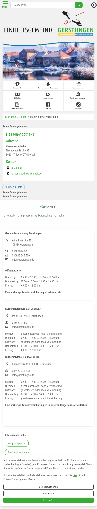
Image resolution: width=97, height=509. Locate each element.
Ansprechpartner (17, 443)
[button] (9, 60)
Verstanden (48, 500)
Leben (23, 116)
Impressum (48, 493)
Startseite (10, 116)
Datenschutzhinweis (48, 486)
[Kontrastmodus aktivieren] (94, 5)
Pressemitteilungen (18, 452)
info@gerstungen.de (23, 259)
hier (75, 475)
